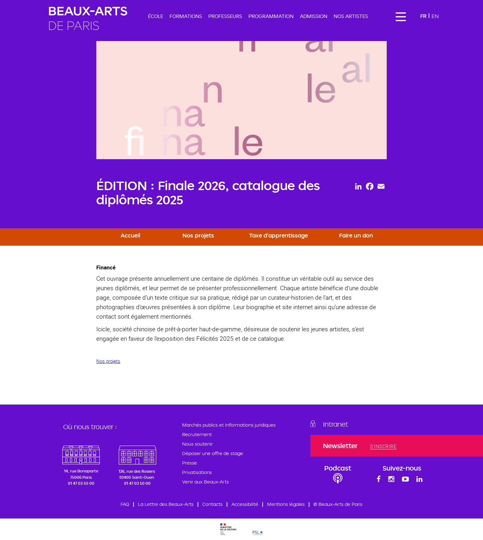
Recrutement (197, 434)
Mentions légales (286, 504)
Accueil (130, 235)
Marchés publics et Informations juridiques (229, 425)
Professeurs (225, 16)
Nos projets (198, 235)
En (435, 16)
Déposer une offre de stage (212, 453)
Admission (313, 16)
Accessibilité (244, 504)
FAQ (125, 504)
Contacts (212, 504)
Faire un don (356, 235)
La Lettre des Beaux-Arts (166, 504)
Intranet (335, 424)
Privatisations (197, 472)
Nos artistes (351, 16)
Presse (189, 463)
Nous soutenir (197, 444)
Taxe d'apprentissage (278, 235)
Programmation (271, 16)
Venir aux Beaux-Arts (205, 482)
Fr (423, 16)
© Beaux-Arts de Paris (337, 504)
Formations (186, 16)
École (155, 16)
